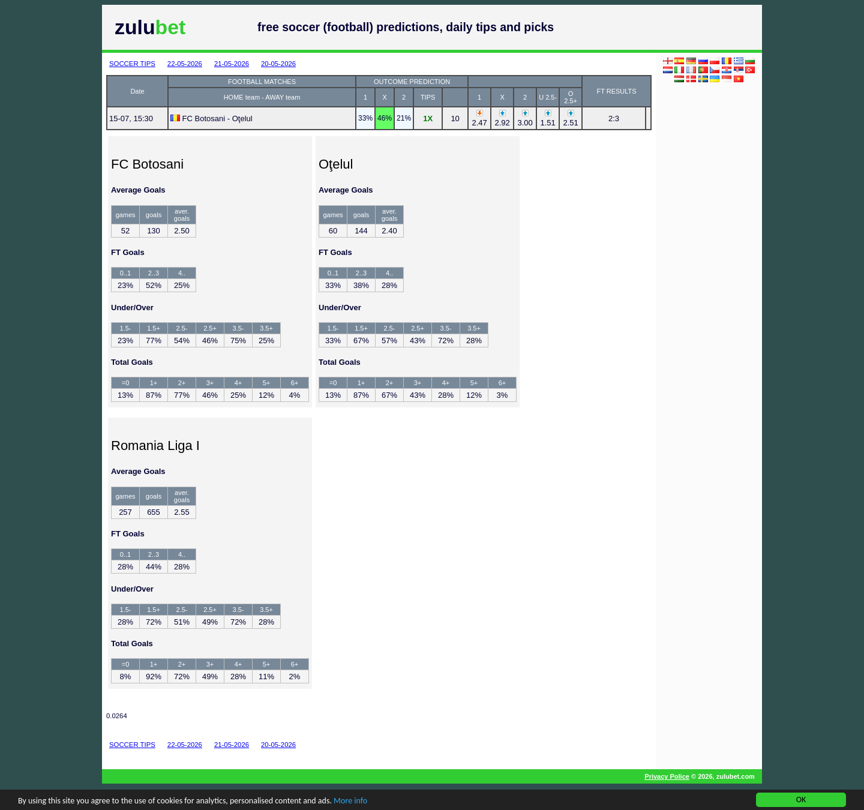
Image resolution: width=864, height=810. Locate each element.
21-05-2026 (231, 63)
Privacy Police (666, 776)
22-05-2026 (184, 63)
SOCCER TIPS (132, 63)
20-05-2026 (278, 63)
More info (350, 801)
